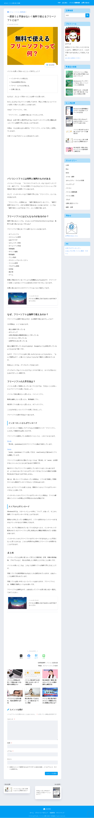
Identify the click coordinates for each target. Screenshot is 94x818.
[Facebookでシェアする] (28, 656)
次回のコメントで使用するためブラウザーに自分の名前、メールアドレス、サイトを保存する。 (33, 768)
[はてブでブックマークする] (36, 656)
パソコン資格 (70, 196)
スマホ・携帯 (70, 177)
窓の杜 (9, 441)
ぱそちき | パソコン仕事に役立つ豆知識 (23, 2)
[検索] (87, 15)
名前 (9, 743)
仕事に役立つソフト (72, 204)
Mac (67, 169)
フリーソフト (48, 666)
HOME (47, 809)
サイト (9, 759)
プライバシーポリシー (41, 813)
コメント (11, 719)
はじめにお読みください (73, 58)
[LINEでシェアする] (44, 656)
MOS (67, 173)
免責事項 (52, 813)
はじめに (64, 2)
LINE (67, 165)
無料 (56, 666)
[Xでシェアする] (21, 656)
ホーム (32, 813)
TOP (59, 2)
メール (10, 751)
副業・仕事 (69, 208)
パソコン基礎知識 (74, 2)
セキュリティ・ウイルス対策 (75, 181)
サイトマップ (60, 813)
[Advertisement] (32, 156)
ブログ (68, 200)
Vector (9, 449)
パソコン (69, 189)
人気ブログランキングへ (73, 249)
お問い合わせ (85, 2)
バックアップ (70, 185)
